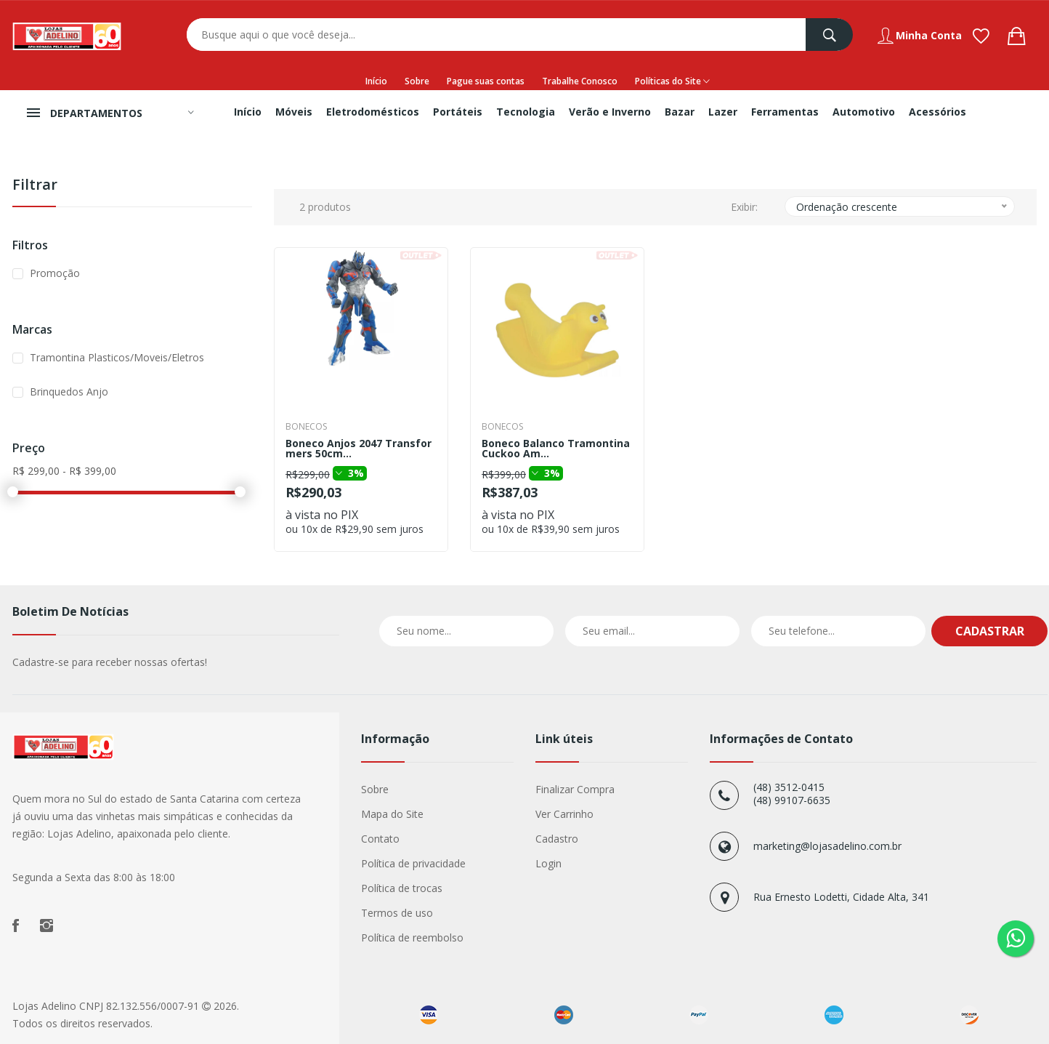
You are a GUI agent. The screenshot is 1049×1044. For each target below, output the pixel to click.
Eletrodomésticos (372, 112)
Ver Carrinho (564, 814)
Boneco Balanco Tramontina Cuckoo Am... (556, 448)
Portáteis (457, 112)
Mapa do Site (392, 814)
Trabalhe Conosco (579, 81)
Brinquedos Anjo (69, 391)
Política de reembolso (412, 937)
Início (376, 81)
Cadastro (556, 839)
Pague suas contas (485, 81)
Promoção (55, 273)
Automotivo (864, 112)
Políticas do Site (672, 81)
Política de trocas (401, 888)
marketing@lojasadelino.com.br (827, 846)
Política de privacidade (413, 863)
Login (548, 863)
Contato (380, 839)
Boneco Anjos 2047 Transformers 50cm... (358, 448)
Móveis (293, 112)
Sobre (417, 81)
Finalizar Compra (575, 789)
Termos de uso (397, 913)
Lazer (722, 112)
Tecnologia (525, 112)
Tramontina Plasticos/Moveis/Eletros (117, 357)
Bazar (679, 112)
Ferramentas (785, 112)
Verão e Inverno (610, 112)
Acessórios (937, 112)
